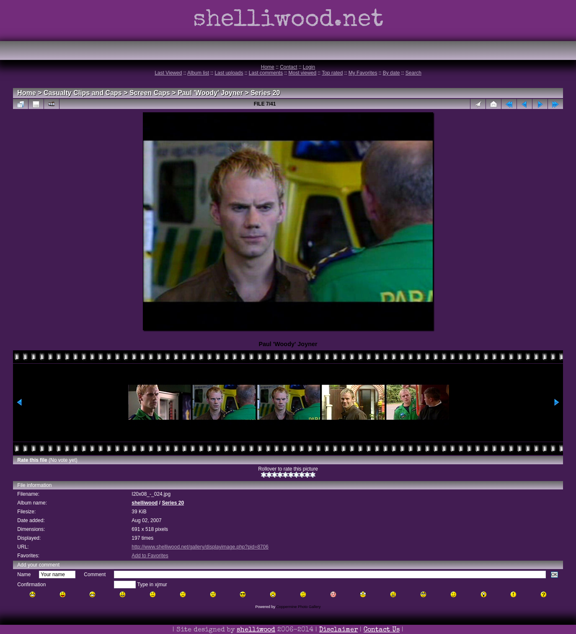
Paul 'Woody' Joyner (210, 92)
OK (554, 574)
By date (391, 73)
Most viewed (303, 73)
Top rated (332, 73)
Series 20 (265, 92)
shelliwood (145, 503)
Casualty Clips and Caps (83, 92)
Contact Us (382, 630)
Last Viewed (168, 73)
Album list (198, 73)
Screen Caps (149, 92)
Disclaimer (338, 630)
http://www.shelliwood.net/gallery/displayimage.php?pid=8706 (200, 547)
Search (413, 73)
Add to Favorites (150, 556)
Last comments (266, 73)
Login (309, 67)
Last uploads (228, 73)
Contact (288, 67)
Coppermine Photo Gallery (298, 607)
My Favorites (363, 73)
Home (267, 67)
